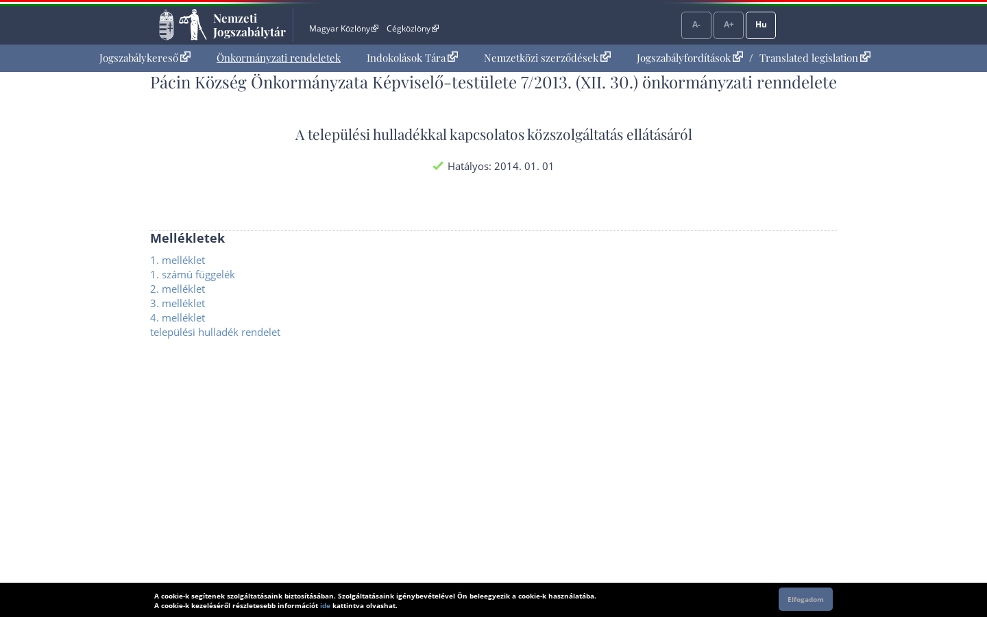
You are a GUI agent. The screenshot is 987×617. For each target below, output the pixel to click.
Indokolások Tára (412, 57)
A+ (729, 24)
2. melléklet (177, 288)
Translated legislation (814, 57)
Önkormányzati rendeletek (279, 57)
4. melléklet (177, 317)
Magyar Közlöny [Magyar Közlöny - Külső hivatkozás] (343, 28)
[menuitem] (145, 58)
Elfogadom (806, 599)
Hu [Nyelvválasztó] (761, 24)
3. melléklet (177, 303)
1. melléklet (177, 260)
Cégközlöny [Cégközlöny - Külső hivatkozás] (413, 28)
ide (325, 605)
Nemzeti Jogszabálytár (249, 24)
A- (696, 24)
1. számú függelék (192, 274)
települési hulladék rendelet (215, 332)
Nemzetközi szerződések (547, 57)
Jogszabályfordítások (690, 57)
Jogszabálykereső (145, 57)
